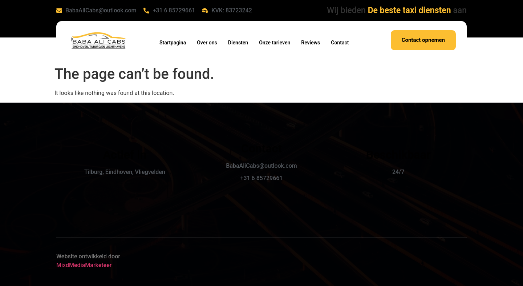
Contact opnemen (423, 40)
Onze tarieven (274, 42)
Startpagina (172, 42)
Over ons (207, 42)
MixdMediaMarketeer (84, 265)
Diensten (238, 42)
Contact (340, 42)
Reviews (310, 42)
